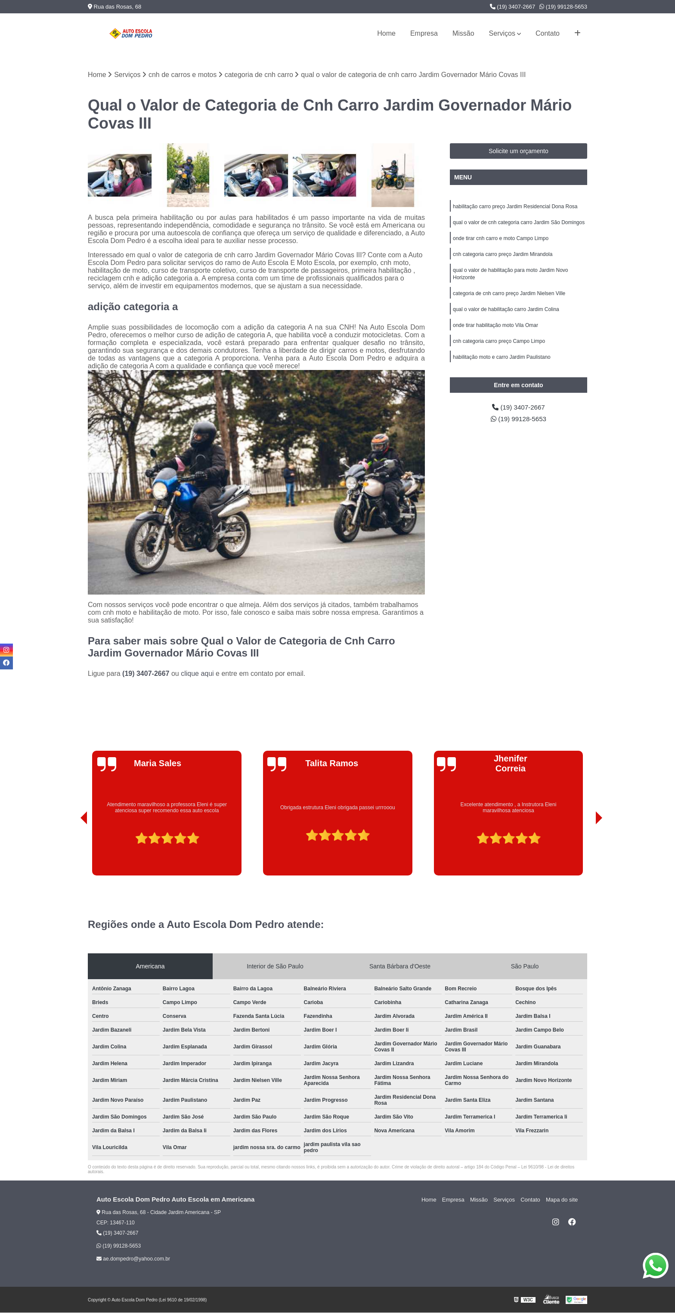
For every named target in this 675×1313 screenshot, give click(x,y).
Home (386, 33)
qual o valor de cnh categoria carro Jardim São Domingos (519, 223)
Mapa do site (562, 1200)
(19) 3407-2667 (513, 6)
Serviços (502, 33)
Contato (548, 33)
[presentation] (72, 851)
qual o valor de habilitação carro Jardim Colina (506, 313)
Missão (463, 33)
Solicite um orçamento (518, 151)
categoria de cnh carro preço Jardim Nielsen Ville (509, 296)
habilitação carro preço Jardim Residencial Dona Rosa (515, 207)
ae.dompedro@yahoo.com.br (133, 1259)
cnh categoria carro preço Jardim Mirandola (502, 256)
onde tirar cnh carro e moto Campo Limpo (500, 240)
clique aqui (197, 674)
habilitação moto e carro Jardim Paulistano (502, 362)
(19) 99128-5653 (563, 6)
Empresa (424, 33)
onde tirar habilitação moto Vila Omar (495, 329)
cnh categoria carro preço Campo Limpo (499, 345)
